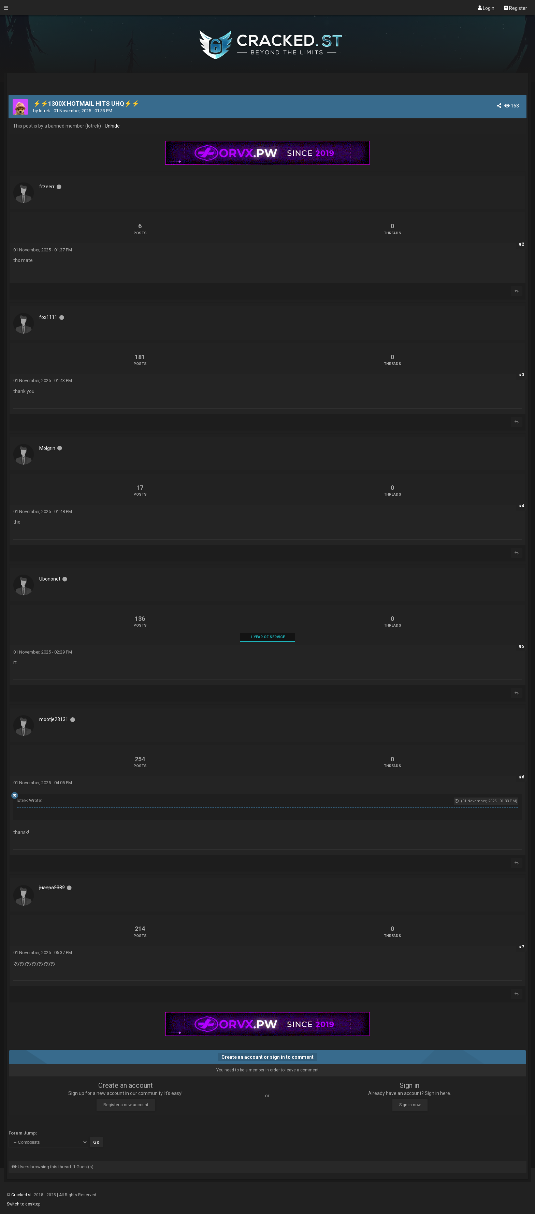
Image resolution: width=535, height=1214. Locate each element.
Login (486, 8)
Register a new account (125, 1104)
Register (515, 8)
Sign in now (410, 1104)
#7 (521, 947)
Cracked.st (22, 1195)
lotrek (44, 110)
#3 (521, 374)
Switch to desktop (23, 1204)
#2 (521, 244)
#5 (521, 646)
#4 (521, 505)
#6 (521, 777)
